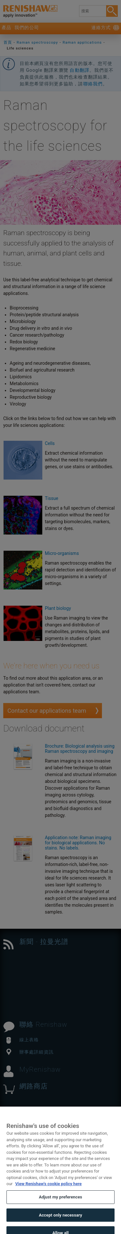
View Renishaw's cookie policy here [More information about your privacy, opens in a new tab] (48, 1187)
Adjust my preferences (60, 1201)
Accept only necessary (60, 1219)
